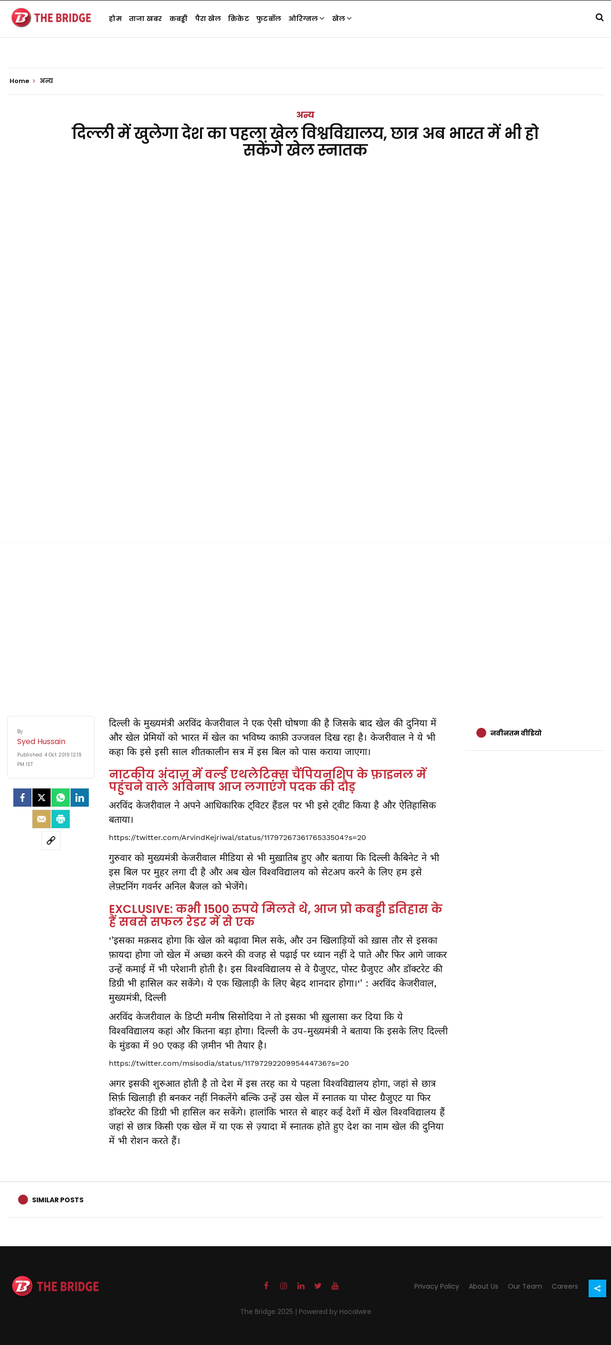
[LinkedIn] (79, 797)
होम (115, 18)
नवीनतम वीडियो (516, 733)
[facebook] (22, 797)
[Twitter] (41, 797)
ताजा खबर (145, 18)
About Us (483, 1286)
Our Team (525, 1286)
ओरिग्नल (306, 18)
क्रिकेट (238, 18)
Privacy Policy (436, 1286)
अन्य (305, 115)
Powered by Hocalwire (335, 1311)
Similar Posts (58, 1200)
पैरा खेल (208, 18)
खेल (342, 18)
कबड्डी (178, 18)
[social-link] (51, 840)
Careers (565, 1286)
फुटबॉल (268, 18)
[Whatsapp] (60, 797)
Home (22, 81)
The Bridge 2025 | (269, 1311)
